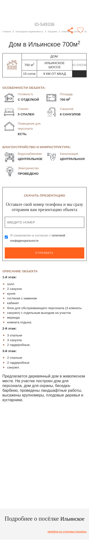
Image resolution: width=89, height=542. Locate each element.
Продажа (58, 31)
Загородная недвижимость (33, 31)
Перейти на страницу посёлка (64, 531)
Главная (7, 31)
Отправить (44, 253)
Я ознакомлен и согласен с (38, 238)
